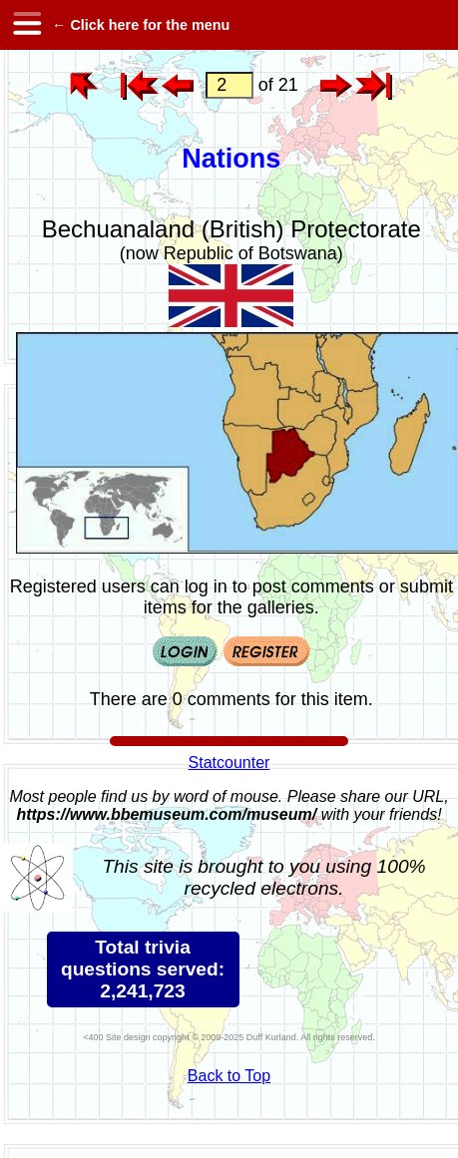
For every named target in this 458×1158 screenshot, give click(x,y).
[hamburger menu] (26, 25)
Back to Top (229, 1075)
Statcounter (229, 762)
